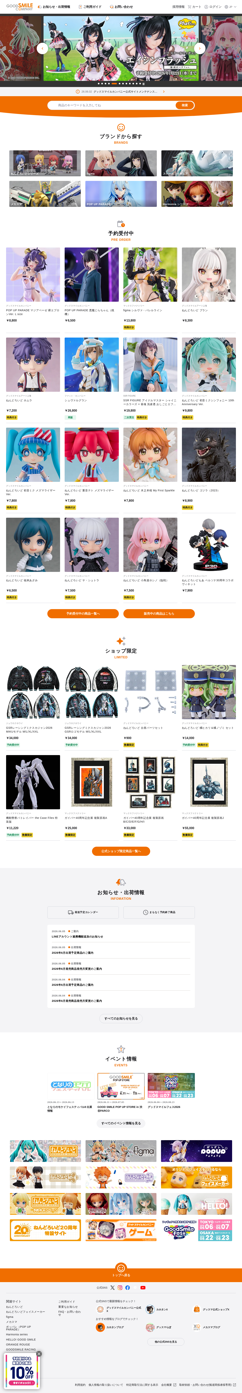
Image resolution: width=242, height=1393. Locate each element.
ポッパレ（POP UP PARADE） (18, 1328)
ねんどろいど (14, 1306)
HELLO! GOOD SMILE (21, 1339)
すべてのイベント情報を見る (121, 1123)
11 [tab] (136, 83)
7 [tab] (123, 83)
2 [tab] (102, 83)
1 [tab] (98, 83)
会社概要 (166, 1384)
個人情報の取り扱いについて (106, 1384)
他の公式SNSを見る (166, 1341)
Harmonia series (17, 1334)
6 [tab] (119, 83)
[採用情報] (176, 7)
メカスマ (11, 1321)
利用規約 (80, 1384)
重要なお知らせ (68, 1306)
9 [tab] (130, 83)
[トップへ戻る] (121, 1268)
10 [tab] (133, 83)
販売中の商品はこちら (159, 613)
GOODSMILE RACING (21, 1349)
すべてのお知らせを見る (121, 1018)
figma (9, 1316)
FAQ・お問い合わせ (69, 1313)
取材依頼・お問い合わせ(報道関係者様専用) (205, 1384)
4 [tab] (109, 83)
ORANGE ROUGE (18, 1344)
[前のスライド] (42, 48)
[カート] (194, 7)
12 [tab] (140, 83)
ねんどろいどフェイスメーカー (25, 1311)
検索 (185, 105)
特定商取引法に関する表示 (142, 1384)
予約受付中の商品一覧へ (83, 613)
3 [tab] (105, 83)
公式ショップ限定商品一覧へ (121, 851)
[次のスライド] (200, 48)
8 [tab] (126, 83)
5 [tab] (114, 83)
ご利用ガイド (66, 1301)
